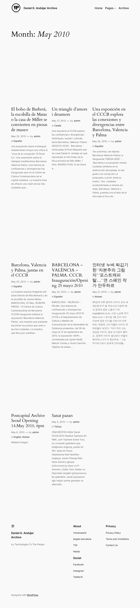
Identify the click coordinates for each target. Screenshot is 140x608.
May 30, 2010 (18, 136)
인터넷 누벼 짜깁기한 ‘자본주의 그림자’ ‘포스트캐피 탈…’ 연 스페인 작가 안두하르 (110, 275)
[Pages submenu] (115, 8)
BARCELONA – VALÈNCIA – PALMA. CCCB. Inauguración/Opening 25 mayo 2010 (70, 275)
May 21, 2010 (99, 291)
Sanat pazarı (62, 415)
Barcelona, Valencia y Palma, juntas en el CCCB (28, 270)
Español (18, 141)
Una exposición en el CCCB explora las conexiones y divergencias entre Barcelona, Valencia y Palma (110, 122)
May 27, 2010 (59, 120)
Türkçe (58, 426)
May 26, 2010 (99, 141)
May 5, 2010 (58, 421)
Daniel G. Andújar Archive (40, 8)
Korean (98, 296)
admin (37, 136)
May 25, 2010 (18, 281)
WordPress (32, 595)
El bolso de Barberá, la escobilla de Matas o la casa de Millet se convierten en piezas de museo (29, 120)
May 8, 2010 (17, 432)
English (17, 437)
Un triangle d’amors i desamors (69, 112)
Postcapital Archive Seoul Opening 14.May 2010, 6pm (28, 421)
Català (57, 125)
